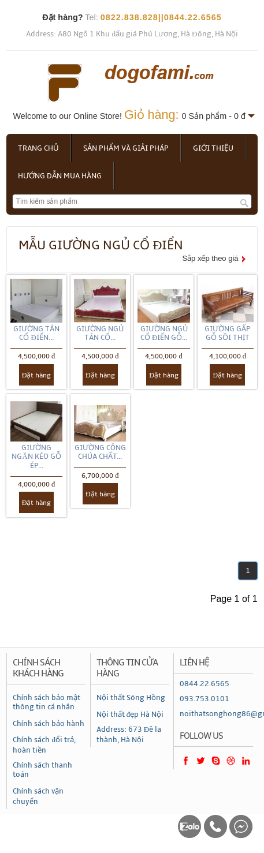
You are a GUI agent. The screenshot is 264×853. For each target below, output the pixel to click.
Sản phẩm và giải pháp (126, 148)
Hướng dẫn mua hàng (60, 176)
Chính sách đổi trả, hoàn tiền (44, 745)
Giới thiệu (213, 148)
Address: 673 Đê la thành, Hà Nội (128, 734)
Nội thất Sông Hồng (130, 697)
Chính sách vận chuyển (38, 796)
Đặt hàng (36, 375)
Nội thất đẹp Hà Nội (130, 714)
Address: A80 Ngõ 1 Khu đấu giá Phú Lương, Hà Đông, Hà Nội (131, 34)
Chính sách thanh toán (42, 770)
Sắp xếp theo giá (210, 258)
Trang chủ (38, 148)
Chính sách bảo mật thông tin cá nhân (46, 702)
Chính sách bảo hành (48, 723)
